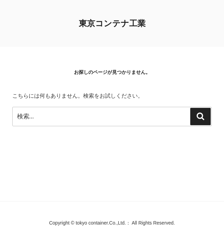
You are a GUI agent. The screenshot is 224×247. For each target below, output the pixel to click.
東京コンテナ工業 (112, 23)
